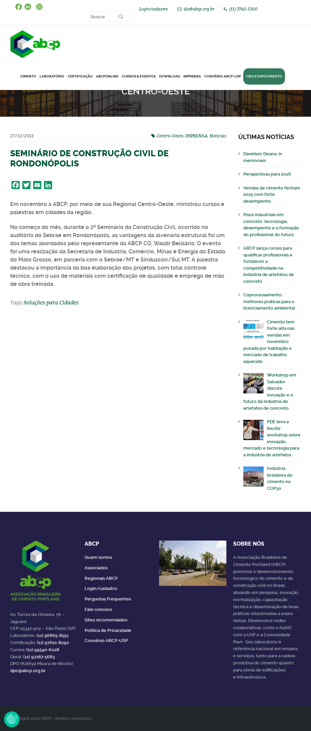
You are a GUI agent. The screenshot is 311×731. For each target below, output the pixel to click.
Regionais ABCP (101, 578)
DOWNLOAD (169, 76)
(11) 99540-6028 (42, 649)
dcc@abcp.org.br (199, 9)
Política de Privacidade (108, 630)
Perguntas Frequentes (108, 598)
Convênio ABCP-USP (222, 76)
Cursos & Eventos (139, 76)
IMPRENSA (196, 136)
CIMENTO (28, 76)
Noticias (217, 136)
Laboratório (52, 76)
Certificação (80, 76)
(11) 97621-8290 (53, 642)
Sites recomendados (106, 619)
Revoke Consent (11, 719)
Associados (96, 567)
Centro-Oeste (170, 136)
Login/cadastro (153, 9)
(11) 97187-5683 (39, 656)
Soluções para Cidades (51, 302)
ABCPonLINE (107, 76)
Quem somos (98, 557)
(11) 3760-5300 (243, 9)
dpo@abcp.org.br (28, 670)
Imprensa (192, 76)
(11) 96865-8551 (53, 635)
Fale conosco (98, 609)
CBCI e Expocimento (264, 76)
